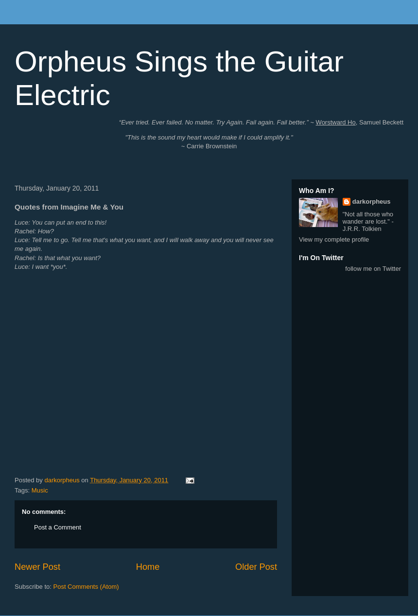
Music (40, 490)
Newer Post (37, 567)
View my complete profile (334, 239)
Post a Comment (57, 527)
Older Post (256, 567)
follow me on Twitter (373, 268)
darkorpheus (371, 201)
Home (148, 567)
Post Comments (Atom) (86, 586)
